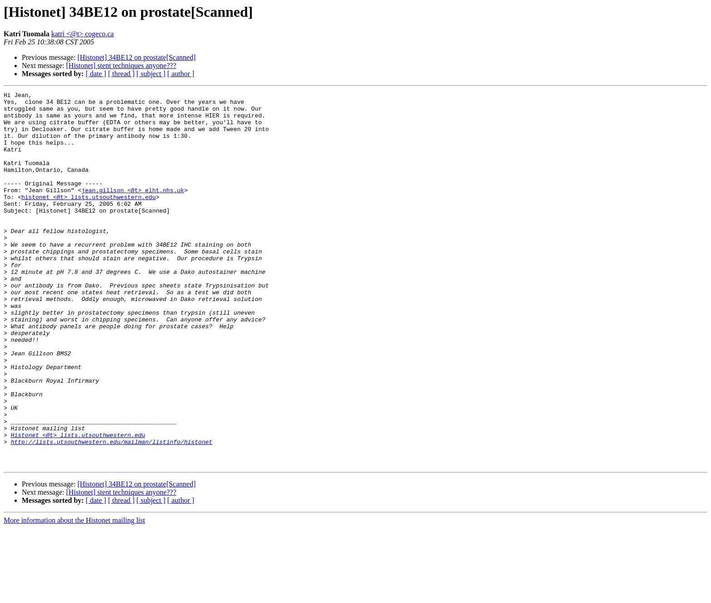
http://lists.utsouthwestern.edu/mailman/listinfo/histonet (112, 512)
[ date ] (96, 74)
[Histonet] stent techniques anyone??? (121, 65)
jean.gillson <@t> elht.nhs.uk (133, 210)
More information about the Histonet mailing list (74, 595)
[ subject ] (151, 74)
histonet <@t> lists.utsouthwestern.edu (88, 218)
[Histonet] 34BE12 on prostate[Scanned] (137, 57)
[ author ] (181, 74)
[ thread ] (121, 74)
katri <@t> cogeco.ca (82, 34)
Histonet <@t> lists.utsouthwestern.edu (78, 504)
